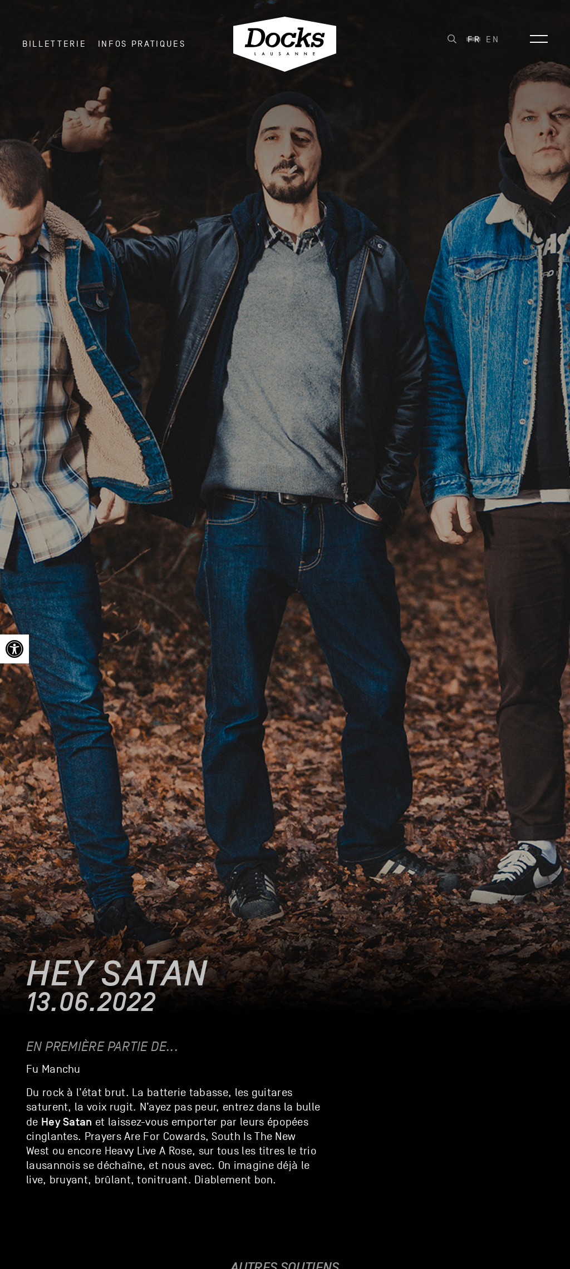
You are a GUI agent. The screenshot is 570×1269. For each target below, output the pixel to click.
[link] (14, 648)
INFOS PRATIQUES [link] (142, 44)
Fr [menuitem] (474, 39)
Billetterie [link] (54, 44)
